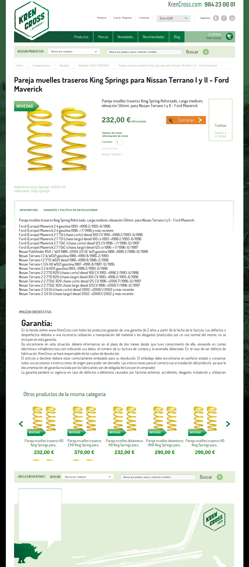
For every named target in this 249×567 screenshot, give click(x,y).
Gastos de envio (112, 132)
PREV (21, 423)
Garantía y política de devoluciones (71, 210)
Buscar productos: (31, 51)
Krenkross (31, 21)
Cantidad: (107, 141)
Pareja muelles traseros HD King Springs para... (44, 443)
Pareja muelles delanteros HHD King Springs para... (164, 443)
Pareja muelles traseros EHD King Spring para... (84, 443)
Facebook (224, 18)
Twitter (216, 18)
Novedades (125, 36)
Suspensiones (41, 65)
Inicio (20, 65)
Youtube (232, 18)
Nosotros (101, 17)
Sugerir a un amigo (220, 134)
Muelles (64, 65)
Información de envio (115, 136)
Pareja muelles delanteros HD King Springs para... (124, 443)
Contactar (144, 17)
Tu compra (214, 34)
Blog (177, 36)
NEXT (228, 423)
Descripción (29, 210)
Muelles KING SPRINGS (93, 65)
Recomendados (153, 36)
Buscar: (55, 477)
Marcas (103, 36)
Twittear (221, 125)
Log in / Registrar (123, 17)
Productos (81, 36)
